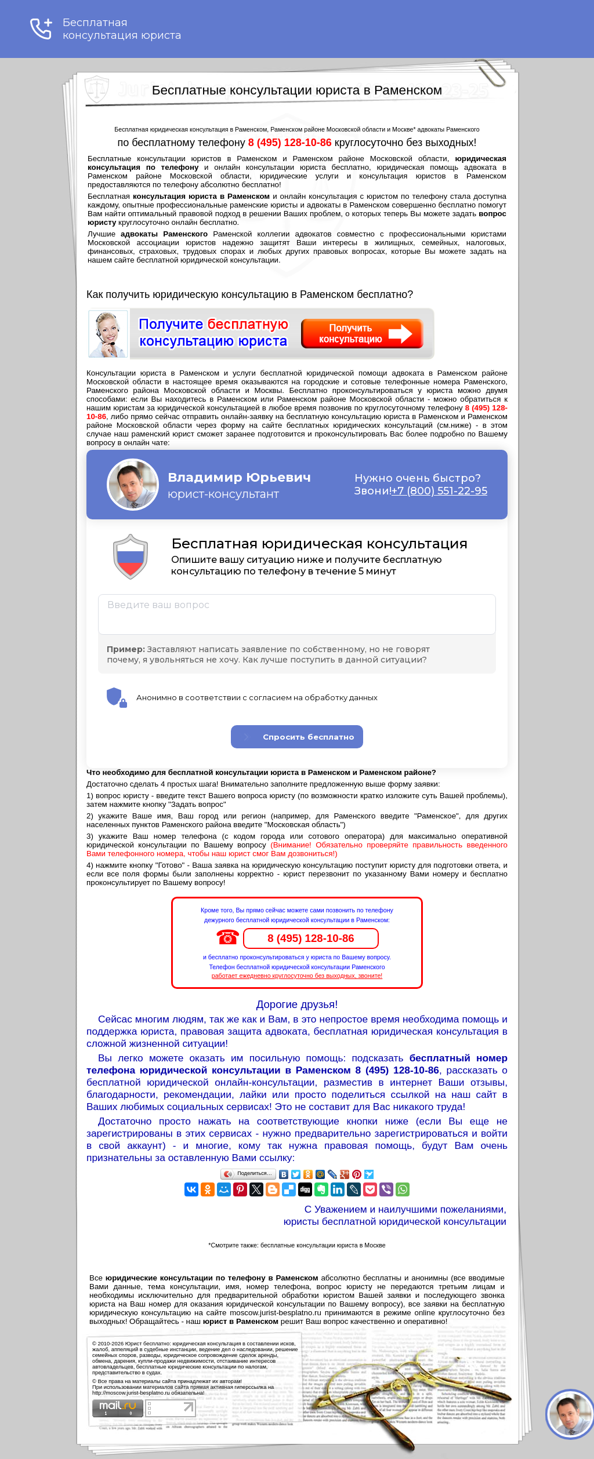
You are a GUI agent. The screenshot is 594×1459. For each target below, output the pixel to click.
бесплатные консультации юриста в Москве (323, 1245)
